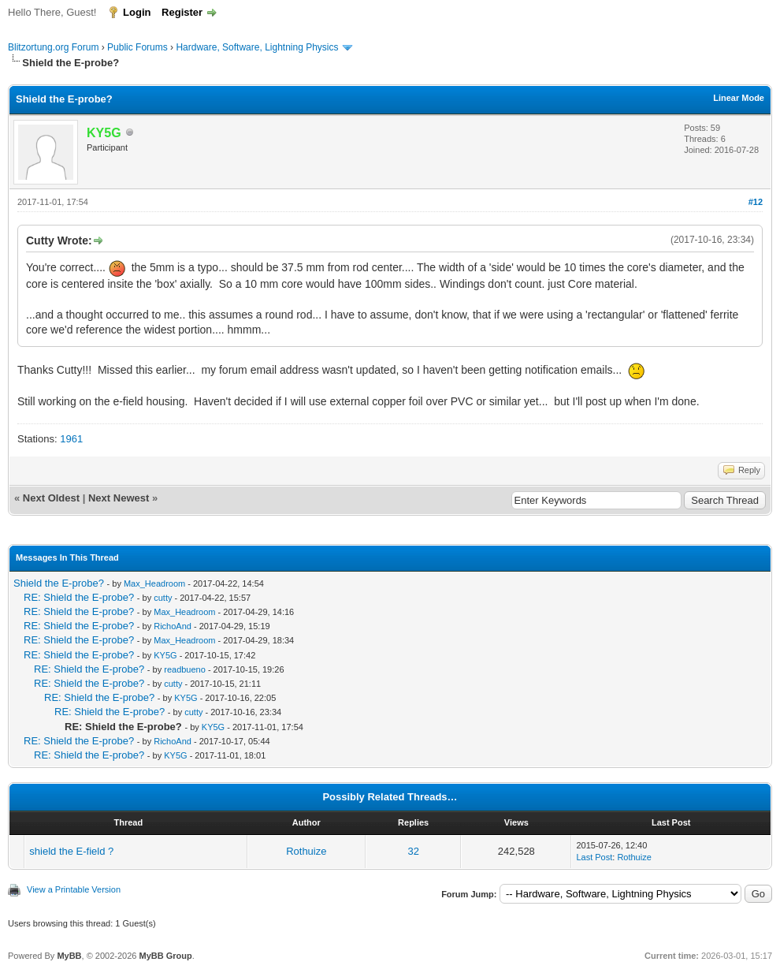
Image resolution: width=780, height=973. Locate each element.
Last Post (594, 857)
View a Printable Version (74, 889)
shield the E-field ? (71, 851)
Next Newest (118, 498)
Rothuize (306, 851)
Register (182, 12)
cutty (163, 597)
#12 (755, 202)
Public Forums (137, 47)
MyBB (69, 955)
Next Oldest (51, 498)
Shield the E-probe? (58, 583)
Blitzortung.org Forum (53, 47)
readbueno (185, 669)
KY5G (165, 655)
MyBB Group (165, 955)
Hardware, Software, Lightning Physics (257, 47)
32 (412, 851)
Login (136, 12)
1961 (71, 439)
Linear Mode (738, 98)
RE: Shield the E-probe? (79, 597)
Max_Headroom (154, 583)
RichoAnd (172, 626)
